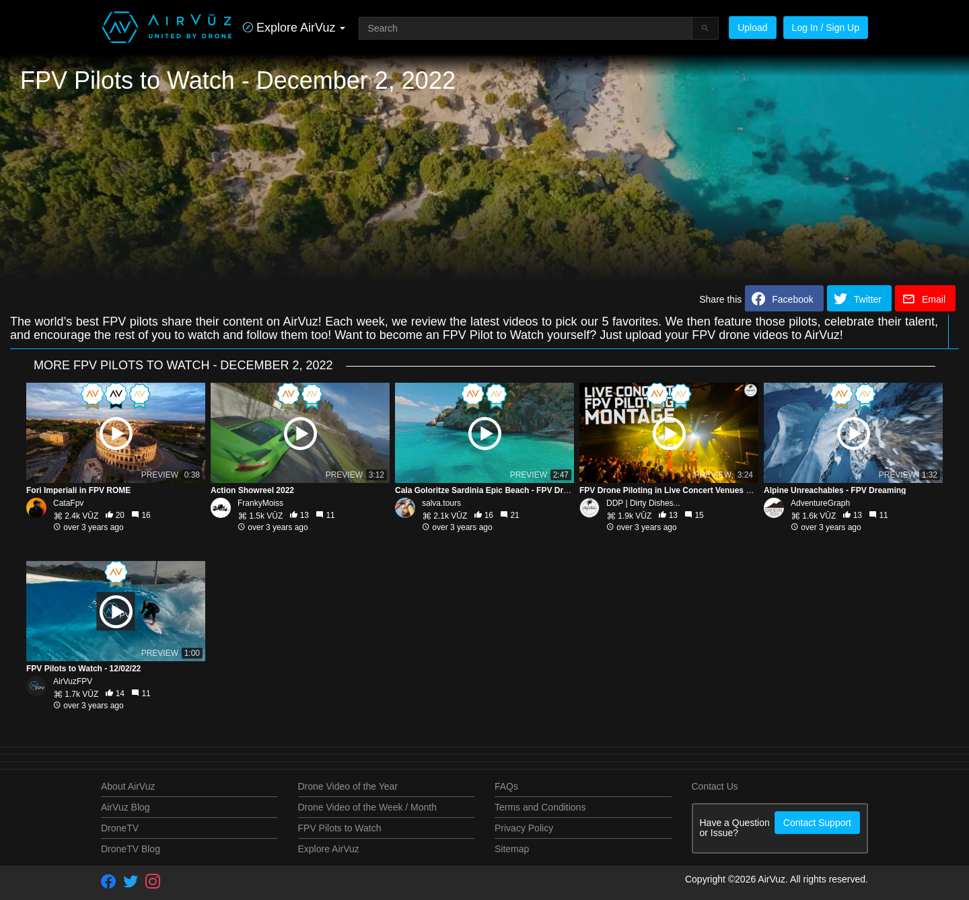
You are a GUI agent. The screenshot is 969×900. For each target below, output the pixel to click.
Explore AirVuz (328, 848)
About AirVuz (128, 786)
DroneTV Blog (130, 848)
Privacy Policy (524, 828)
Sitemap (512, 848)
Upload (752, 27)
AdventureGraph (820, 503)
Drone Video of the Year (348, 786)
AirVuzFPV (72, 681)
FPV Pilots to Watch (340, 828)
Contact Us (715, 786)
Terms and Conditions (540, 807)
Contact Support (817, 822)
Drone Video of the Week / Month (367, 807)
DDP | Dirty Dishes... (643, 503)
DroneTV (120, 828)
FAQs (506, 786)
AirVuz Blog (125, 807)
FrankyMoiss (260, 503)
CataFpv (68, 503)
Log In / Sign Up (825, 27)
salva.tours (441, 503)
